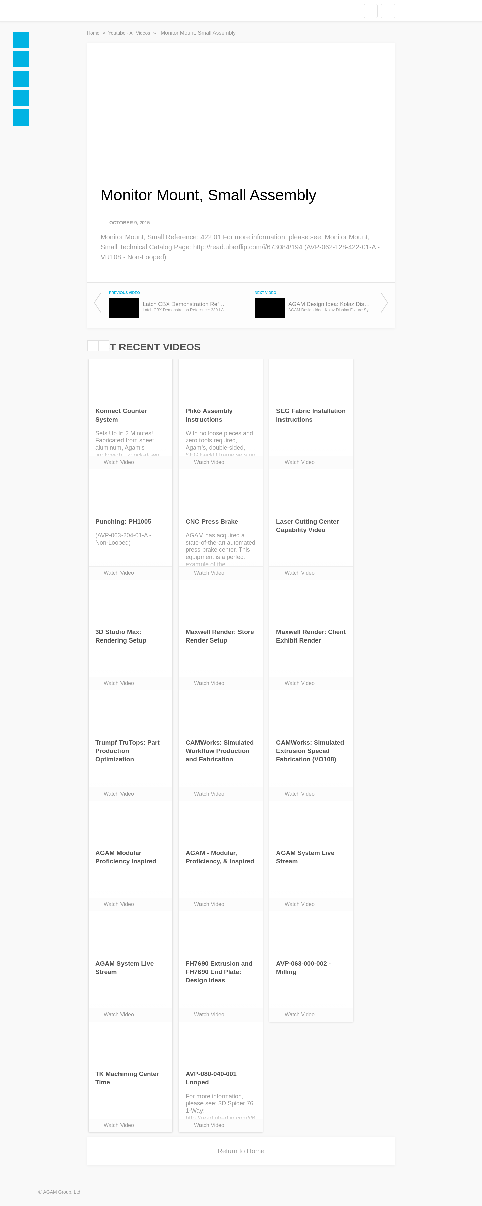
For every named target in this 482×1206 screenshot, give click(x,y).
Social (21, 79)
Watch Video (119, 462)
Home (21, 40)
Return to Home (240, 1151)
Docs (21, 59)
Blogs (21, 117)
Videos (21, 98)
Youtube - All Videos (129, 33)
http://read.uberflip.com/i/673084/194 (247, 247)
